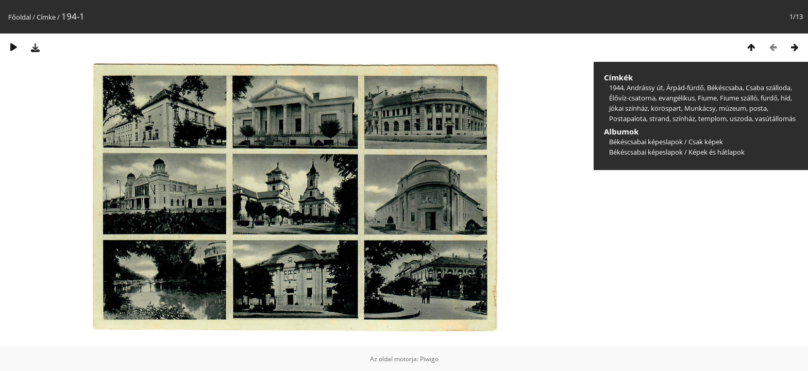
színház (683, 118)
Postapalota (627, 118)
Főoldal (19, 17)
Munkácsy (700, 108)
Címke (46, 17)
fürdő (769, 98)
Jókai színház (628, 108)
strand (659, 118)
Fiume (707, 98)
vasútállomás (775, 118)
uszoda (741, 118)
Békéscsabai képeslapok (646, 141)
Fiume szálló (739, 98)
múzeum (732, 108)
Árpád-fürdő (685, 87)
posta (758, 108)
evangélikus (677, 98)
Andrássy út (645, 87)
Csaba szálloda (768, 87)
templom (712, 118)
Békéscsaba (725, 87)
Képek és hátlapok (716, 152)
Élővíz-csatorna (632, 98)
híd (785, 98)
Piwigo (429, 359)
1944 (616, 87)
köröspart (666, 108)
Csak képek (705, 141)
